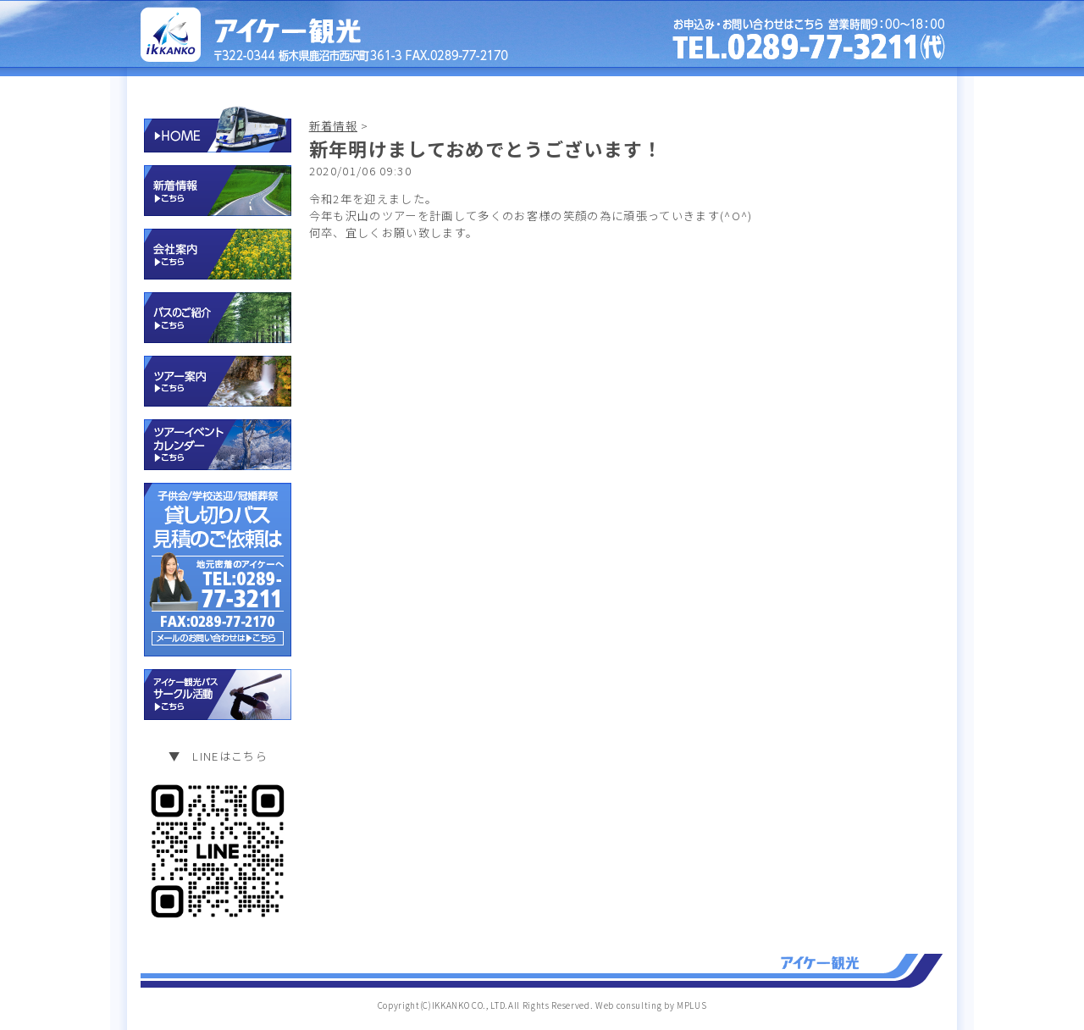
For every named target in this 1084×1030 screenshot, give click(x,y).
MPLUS (691, 1005)
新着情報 (333, 126)
